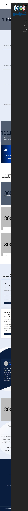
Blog (26, 29)
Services (25, 27)
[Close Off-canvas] (26, 5)
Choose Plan (8, 302)
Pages (25, 23)
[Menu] (3, 4)
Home (25, 21)
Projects (25, 25)
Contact (25, 31)
